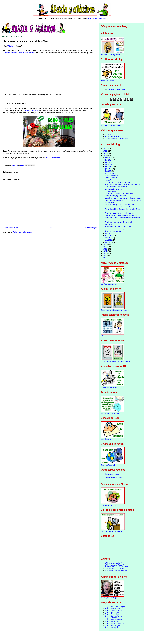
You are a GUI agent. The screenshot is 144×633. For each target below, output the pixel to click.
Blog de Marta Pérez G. (113, 621)
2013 (105, 155)
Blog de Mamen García (113, 625)
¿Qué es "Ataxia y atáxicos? (111, 125)
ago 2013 (108, 233)
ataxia (12, 168)
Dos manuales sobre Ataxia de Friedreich (115, 362)
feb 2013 (108, 160)
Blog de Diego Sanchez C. (114, 610)
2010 (105, 149)
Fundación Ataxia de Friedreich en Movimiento (19, 53)
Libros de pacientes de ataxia (111, 531)
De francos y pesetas (112, 191)
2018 (105, 253)
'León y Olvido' (110, 224)
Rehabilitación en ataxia (113, 478)
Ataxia (10, 46)
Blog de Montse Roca (112, 627)
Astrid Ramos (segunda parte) (115, 196)
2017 (105, 251)
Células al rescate (111, 178)
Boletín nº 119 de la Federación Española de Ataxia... (124, 184)
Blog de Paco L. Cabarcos (114, 623)
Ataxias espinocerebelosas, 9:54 (116, 138)
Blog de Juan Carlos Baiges (115, 607)
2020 (105, 258)
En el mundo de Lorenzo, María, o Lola (119, 222)
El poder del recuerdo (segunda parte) (118, 229)
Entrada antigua (91, 228)
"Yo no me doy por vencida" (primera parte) (120, 193)
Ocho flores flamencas (53, 158)
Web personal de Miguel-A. (114, 565)
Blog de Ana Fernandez (113, 620)
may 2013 (109, 166)
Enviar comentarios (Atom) (22, 232)
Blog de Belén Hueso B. (113, 614)
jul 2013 (108, 171)
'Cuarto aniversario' (112, 175)
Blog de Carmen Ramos (113, 616)
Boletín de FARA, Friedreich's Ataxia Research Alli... (123, 218)
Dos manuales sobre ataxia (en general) (115, 310)
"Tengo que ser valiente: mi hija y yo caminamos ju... (123, 200)
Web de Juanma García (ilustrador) (117, 570)
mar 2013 (109, 162)
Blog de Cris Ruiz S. (112, 618)
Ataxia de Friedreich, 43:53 (114, 136)
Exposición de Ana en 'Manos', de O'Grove (120, 207)
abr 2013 (108, 164)
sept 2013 (109, 235)
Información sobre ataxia (109, 336)
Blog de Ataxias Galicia (113, 609)
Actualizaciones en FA (109, 387)
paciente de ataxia (39, 168)
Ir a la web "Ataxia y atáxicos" (111, 55)
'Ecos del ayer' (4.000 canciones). (117, 567)
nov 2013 (108, 240)
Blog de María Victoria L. (113, 629)
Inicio (51, 228)
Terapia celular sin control (110, 413)
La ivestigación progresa (113, 189)
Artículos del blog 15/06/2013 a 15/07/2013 (120, 205)
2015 (105, 247)
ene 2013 (108, 158)
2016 (105, 249)
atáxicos (30, 168)
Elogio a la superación (113, 231)
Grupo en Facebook (108, 465)
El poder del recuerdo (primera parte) (118, 227)
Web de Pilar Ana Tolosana (114, 568)
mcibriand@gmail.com (117, 89)
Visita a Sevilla (110, 202)
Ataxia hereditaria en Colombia (116, 187)
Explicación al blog (107, 80)
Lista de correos (106, 439)
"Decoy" (108, 180)
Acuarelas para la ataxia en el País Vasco (119, 213)
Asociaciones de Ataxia (109, 505)
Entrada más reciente (10, 228)
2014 (105, 244)
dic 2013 (108, 242)
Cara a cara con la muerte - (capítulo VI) (119, 182)
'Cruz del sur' (109, 173)
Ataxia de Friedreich (30, 110)
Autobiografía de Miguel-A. (110, 598)
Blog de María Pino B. (113, 612)
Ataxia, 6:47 (109, 134)
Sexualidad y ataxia (112, 474)
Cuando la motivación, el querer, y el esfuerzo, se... (123, 198)
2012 (105, 153)
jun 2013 (108, 169)
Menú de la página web (109, 284)
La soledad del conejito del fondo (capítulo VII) (121, 215)
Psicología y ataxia (111, 476)
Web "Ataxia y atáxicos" (113, 563)
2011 (105, 151)
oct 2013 (108, 238)
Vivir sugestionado (111, 220)
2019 (105, 256)
